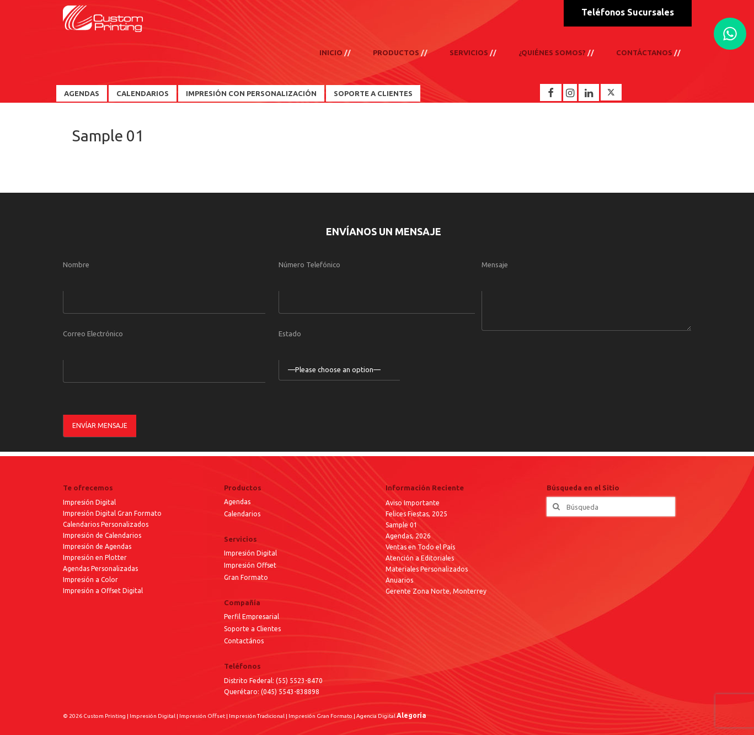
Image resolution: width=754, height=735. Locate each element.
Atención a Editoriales (420, 558)
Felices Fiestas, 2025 (416, 513)
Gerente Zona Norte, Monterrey (436, 591)
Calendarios (142, 93)
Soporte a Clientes (373, 93)
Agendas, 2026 (408, 536)
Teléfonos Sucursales (627, 12)
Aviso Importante (413, 502)
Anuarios (399, 580)
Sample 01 (402, 524)
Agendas (81, 93)
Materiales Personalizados (427, 569)
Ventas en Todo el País (420, 547)
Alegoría (411, 715)
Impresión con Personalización (251, 93)
